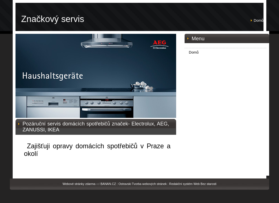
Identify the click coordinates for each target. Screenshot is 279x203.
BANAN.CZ (108, 184)
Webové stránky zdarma (79, 184)
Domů (259, 20)
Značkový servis (52, 19)
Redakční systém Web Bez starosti (192, 184)
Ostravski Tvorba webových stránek (142, 184)
